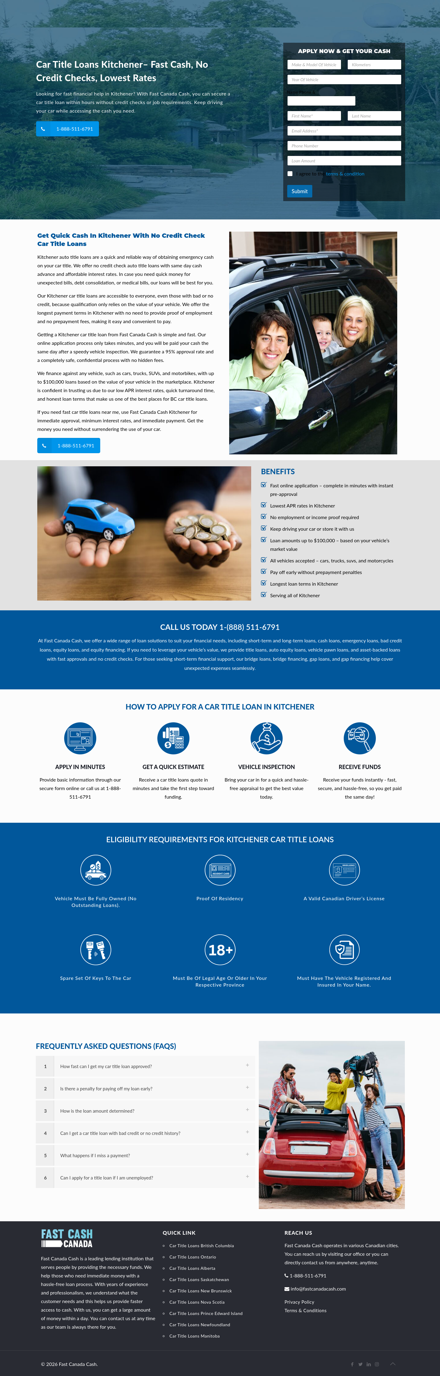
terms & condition (345, 173)
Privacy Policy (299, 1302)
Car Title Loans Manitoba (195, 1335)
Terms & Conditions (305, 1310)
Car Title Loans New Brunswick (201, 1290)
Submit (300, 191)
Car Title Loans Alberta (192, 1268)
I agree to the (330, 173)
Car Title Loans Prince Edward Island (206, 1313)
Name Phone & (301, 92)
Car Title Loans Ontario (193, 1256)
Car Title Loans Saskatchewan (199, 1279)
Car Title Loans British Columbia (202, 1245)
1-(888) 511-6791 (249, 626)
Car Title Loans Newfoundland (200, 1324)
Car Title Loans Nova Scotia (197, 1302)
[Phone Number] (344, 146)
